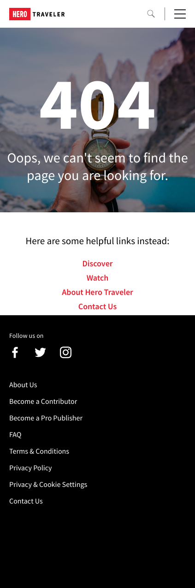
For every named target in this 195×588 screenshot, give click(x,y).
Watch (98, 277)
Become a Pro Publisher (46, 418)
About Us (23, 385)
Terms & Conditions (39, 451)
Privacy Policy (30, 468)
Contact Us (97, 306)
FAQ (15, 434)
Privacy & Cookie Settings (48, 484)
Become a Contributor (43, 401)
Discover (97, 263)
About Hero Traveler (97, 292)
